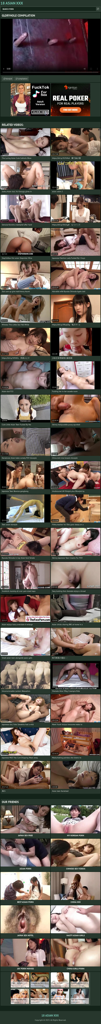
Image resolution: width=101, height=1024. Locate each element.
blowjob (9, 78)
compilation (22, 78)
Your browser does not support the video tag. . (50, 47)
